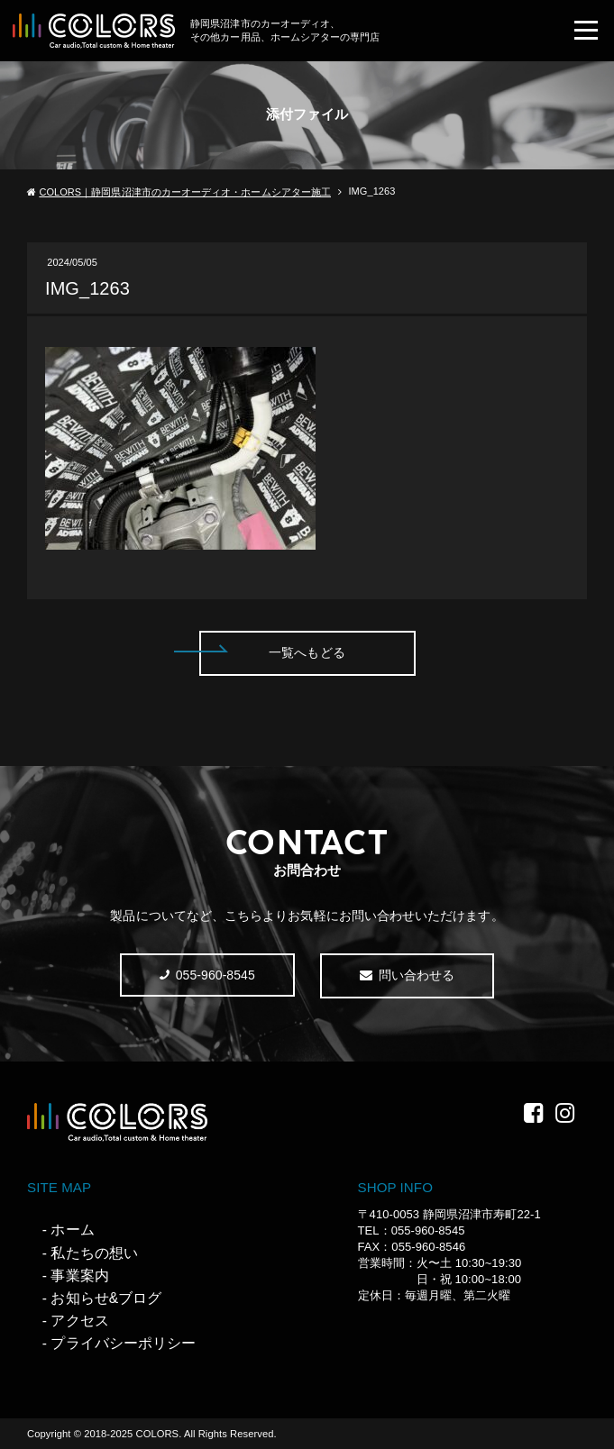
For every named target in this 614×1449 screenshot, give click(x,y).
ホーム (72, 1229)
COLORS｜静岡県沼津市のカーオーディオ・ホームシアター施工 (185, 192)
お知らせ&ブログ (105, 1298)
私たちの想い (93, 1253)
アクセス (79, 1320)
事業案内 (79, 1275)
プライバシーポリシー (123, 1343)
